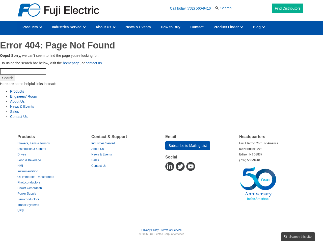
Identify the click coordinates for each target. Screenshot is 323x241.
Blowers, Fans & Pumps (33, 143)
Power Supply (26, 193)
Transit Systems (28, 205)
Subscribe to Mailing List (188, 146)
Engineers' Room (23, 96)
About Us (106, 27)
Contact (196, 27)
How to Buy (170, 27)
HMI (20, 166)
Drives (21, 154)
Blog (259, 27)
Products (32, 27)
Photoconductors (28, 182)
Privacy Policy (149, 229)
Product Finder (228, 27)
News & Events (138, 27)
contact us (94, 63)
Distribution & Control (31, 149)
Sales (14, 112)
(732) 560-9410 (199, 8)
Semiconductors (28, 199)
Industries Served (69, 27)
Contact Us (19, 117)
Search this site (300, 236)
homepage (71, 63)
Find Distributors (288, 8)
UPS (20, 210)
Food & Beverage (29, 160)
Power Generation (29, 188)
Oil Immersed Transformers (35, 177)
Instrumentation (27, 171)
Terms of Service (171, 229)
